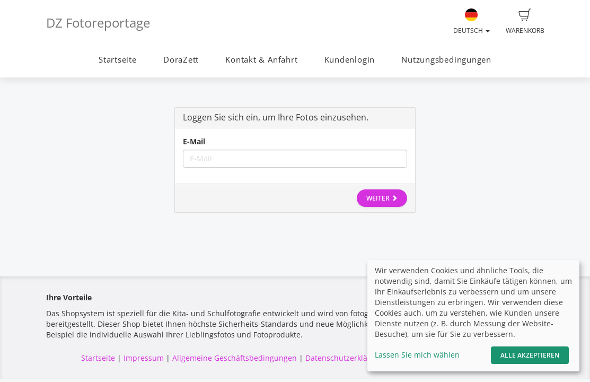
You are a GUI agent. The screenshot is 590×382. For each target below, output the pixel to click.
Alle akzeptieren (529, 355)
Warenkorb (525, 21)
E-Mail (194, 141)
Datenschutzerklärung (344, 358)
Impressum (144, 358)
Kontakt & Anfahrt (261, 59)
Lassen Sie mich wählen (417, 355)
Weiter (382, 198)
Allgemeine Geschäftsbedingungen (234, 358)
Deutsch (471, 21)
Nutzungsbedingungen (446, 59)
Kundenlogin (349, 59)
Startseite (118, 59)
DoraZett (181, 59)
